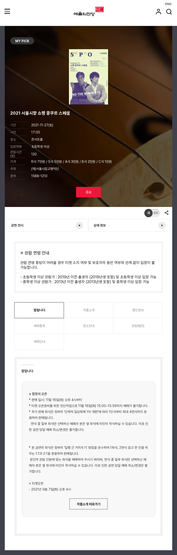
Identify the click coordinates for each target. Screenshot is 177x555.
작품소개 (88, 310)
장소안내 (88, 326)
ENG (168, 4)
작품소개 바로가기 (88, 504)
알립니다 (39, 310)
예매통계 (39, 326)
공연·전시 (17, 225)
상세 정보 (100, 225)
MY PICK (22, 41)
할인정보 (138, 310)
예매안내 (39, 342)
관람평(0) (138, 326)
